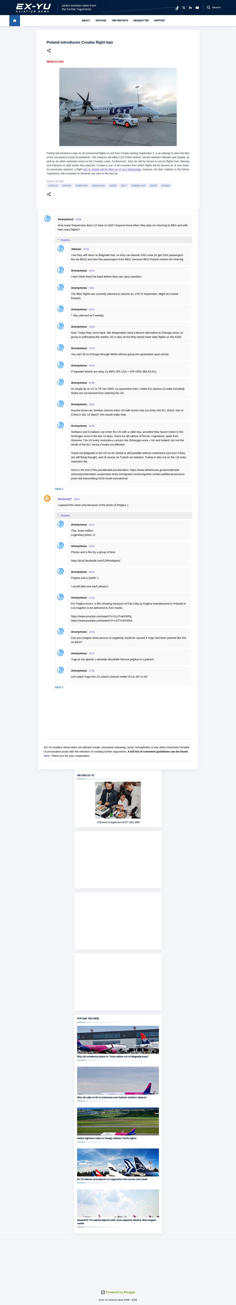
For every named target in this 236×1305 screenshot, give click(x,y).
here (47, 755)
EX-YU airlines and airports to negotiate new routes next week (112, 1179)
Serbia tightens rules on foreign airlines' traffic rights (107, 1138)
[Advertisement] (118, 859)
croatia (66, 185)
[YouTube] (197, 7)
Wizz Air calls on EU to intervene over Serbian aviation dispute (111, 1097)
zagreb (165, 185)
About (86, 20)
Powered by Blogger (118, 1292)
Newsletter (140, 20)
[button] (49, 51)
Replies (65, 240)
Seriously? (65, 498)
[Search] (208, 7)
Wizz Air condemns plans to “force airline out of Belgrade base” (112, 1056)
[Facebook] (178, 7)
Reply (59, 489)
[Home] (14, 20)
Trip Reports (120, 20)
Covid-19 (53, 185)
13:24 (76, 499)
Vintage (100, 20)
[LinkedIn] (190, 7)
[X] (183, 7)
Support (159, 20)
